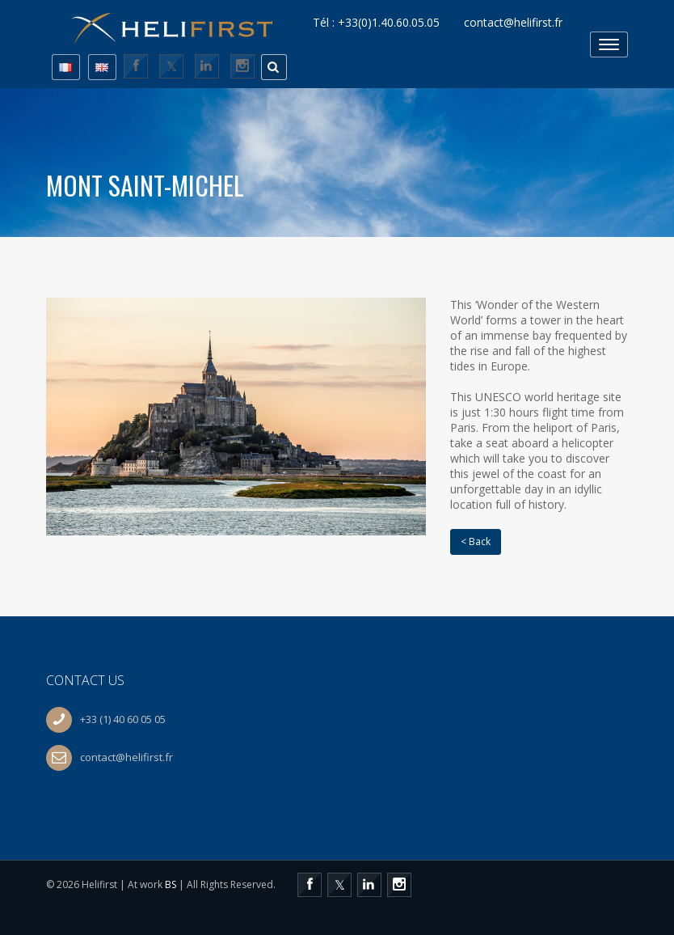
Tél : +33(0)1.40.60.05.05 (376, 22)
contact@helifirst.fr (513, 22)
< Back (476, 541)
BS (170, 884)
